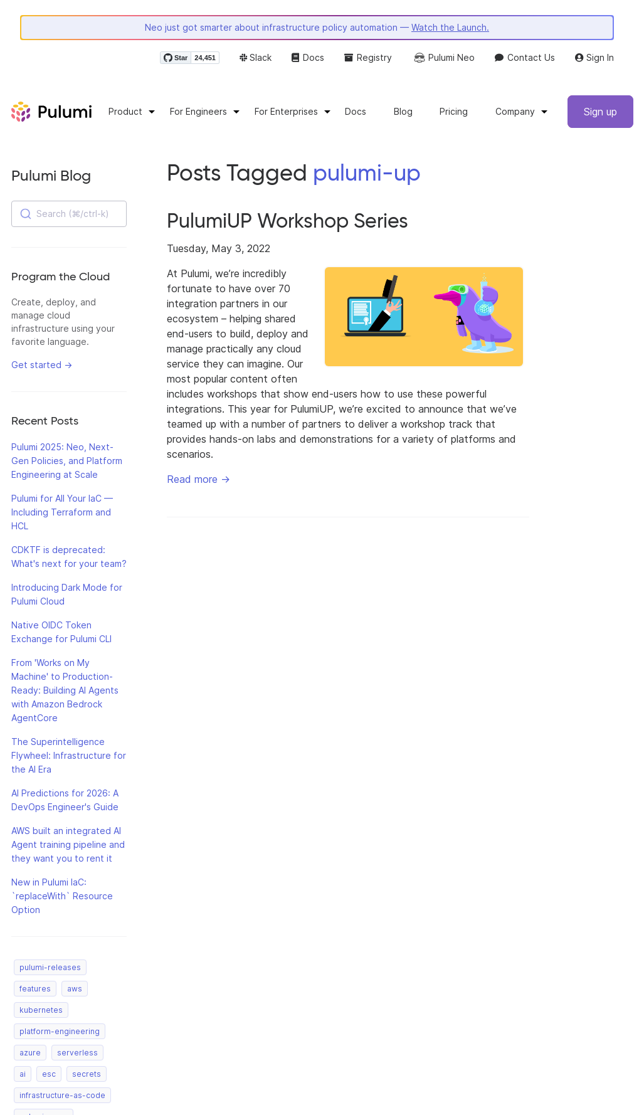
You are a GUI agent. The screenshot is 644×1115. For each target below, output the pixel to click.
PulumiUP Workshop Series (287, 220)
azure (30, 1052)
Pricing (454, 111)
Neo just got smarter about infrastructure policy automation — (317, 27)
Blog (403, 111)
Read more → (198, 479)
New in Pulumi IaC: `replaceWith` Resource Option (62, 896)
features (35, 988)
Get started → (41, 364)
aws (74, 988)
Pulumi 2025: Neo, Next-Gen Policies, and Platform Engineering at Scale (66, 460)
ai (22, 1074)
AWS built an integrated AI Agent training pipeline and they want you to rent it (68, 844)
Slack (256, 57)
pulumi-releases (50, 967)
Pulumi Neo (443, 57)
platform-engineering (59, 1031)
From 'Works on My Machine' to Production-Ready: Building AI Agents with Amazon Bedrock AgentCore (65, 690)
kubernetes (41, 1010)
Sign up (600, 111)
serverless (77, 1052)
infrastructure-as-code (62, 1095)
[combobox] (69, 214)
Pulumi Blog (51, 175)
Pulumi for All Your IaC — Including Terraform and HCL (62, 512)
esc (49, 1074)
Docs (308, 57)
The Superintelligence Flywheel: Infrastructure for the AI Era (68, 755)
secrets (86, 1074)
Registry (368, 57)
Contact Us (525, 57)
